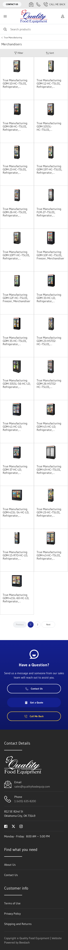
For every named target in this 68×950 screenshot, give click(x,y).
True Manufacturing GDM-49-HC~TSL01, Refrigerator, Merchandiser (49, 469)
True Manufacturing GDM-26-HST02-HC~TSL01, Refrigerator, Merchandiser (49, 383)
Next (48, 624)
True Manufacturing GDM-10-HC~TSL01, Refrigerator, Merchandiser (15, 83)
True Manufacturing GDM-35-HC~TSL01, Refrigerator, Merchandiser (15, 341)
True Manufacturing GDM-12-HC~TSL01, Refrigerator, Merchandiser (49, 83)
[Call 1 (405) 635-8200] (38, 4)
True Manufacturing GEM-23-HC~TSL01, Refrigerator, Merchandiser (49, 512)
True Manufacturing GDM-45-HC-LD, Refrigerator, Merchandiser (49, 426)
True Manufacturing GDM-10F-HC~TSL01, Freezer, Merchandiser (50, 255)
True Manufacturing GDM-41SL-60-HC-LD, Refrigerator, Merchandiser (16, 598)
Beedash (24, 942)
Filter (18, 53)
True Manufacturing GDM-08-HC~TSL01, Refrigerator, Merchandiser (15, 126)
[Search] (34, 29)
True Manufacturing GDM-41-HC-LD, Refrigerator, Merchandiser (15, 426)
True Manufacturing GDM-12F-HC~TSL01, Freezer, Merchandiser (16, 298)
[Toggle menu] (5, 16)
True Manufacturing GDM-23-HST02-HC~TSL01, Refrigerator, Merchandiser (49, 341)
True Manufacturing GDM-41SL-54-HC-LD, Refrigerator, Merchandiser (16, 512)
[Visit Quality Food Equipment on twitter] (13, 826)
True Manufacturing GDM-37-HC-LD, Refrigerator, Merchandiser (15, 469)
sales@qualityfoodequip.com (32, 786)
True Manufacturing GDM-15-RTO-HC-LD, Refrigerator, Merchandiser (15, 555)
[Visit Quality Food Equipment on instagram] (21, 826)
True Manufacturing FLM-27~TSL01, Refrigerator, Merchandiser (49, 212)
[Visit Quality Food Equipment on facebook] (5, 826)
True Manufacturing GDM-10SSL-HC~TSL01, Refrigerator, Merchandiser (49, 126)
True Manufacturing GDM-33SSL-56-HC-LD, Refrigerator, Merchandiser (17, 383)
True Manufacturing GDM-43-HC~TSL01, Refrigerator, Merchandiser (49, 555)
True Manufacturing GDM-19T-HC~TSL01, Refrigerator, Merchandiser (49, 169)
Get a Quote (34, 702)
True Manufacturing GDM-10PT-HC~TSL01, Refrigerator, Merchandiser (16, 255)
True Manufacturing (13, 37)
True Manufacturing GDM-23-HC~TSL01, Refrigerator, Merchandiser (15, 169)
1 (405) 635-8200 (25, 801)
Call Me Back (54, 4)
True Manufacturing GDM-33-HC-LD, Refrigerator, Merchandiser (49, 298)
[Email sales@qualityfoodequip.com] (31, 4)
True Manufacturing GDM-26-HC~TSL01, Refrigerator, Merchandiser (15, 212)
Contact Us (12, 4)
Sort (50, 53)
